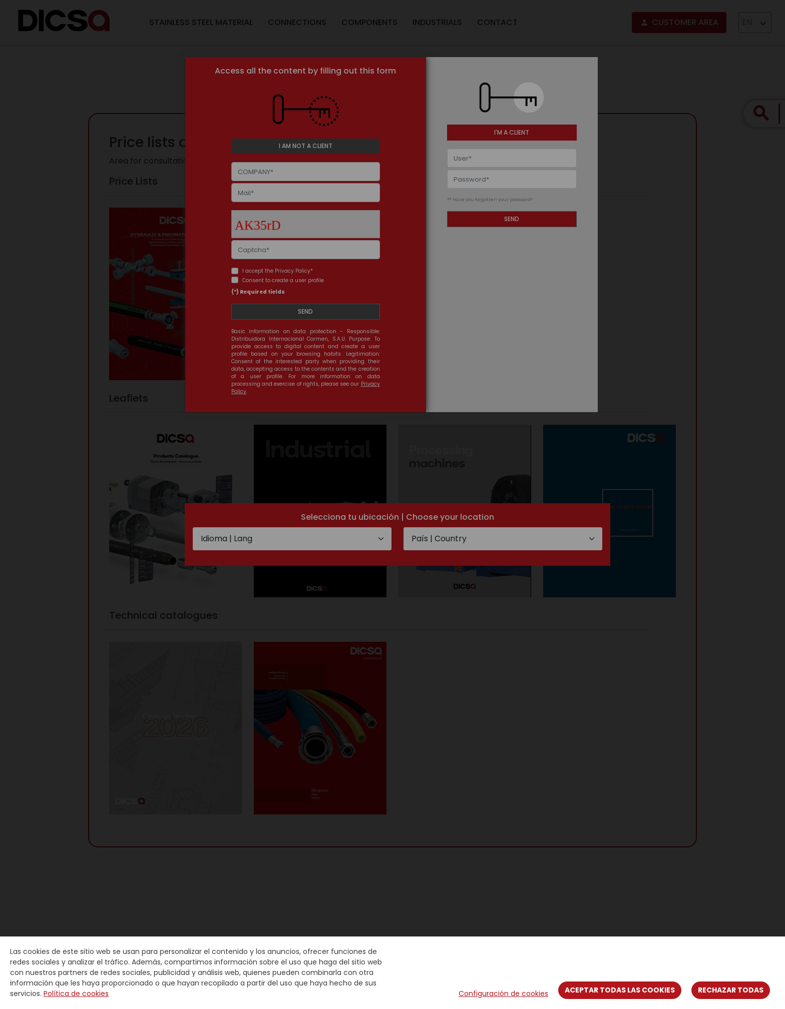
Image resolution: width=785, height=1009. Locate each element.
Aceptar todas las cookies (620, 990)
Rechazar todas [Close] (730, 990)
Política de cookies (76, 993)
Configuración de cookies (503, 993)
